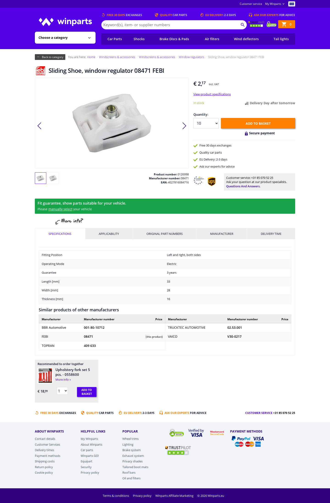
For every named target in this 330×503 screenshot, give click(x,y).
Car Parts (114, 39)
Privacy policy (90, 472)
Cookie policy (44, 472)
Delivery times (44, 450)
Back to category (52, 57)
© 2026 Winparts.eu (210, 496)
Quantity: (200, 114)
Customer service (251, 4)
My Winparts (273, 4)
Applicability (109, 234)
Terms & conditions (116, 496)
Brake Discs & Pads (174, 39)
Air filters (212, 39)
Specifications (60, 234)
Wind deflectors (246, 39)
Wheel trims (130, 439)
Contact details (45, 439)
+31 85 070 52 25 (262, 178)
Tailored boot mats (135, 467)
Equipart (86, 461)
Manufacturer (221, 234)
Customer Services (47, 444)
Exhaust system (133, 456)
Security (86, 467)
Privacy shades (132, 461)
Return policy (44, 467)
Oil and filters (131, 478)
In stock (198, 103)
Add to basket (258, 123)
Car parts (87, 450)
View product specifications (212, 94)
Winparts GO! (90, 456)
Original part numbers (164, 234)
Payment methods (47, 456)
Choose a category (53, 37)
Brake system (131, 450)
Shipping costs (45, 461)
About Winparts (91, 444)
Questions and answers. (243, 186)
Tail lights (281, 39)
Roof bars (128, 472)
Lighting (127, 444)
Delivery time (271, 234)
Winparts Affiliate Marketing (174, 496)
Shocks (139, 39)
